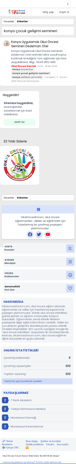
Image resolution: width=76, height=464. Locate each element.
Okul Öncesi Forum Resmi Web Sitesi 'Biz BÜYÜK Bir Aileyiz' (31, 455)
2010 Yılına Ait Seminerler (25, 81)
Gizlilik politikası (34, 444)
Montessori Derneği (19, 417)
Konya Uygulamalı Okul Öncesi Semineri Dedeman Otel (34, 44)
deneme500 (12, 286)
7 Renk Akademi (17, 400)
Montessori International (22, 426)
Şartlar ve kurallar (51, 441)
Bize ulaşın (32, 441)
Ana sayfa (62, 444)
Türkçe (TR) (10, 447)
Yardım (50, 444)
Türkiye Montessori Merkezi (24, 409)
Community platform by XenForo (31, 462)
